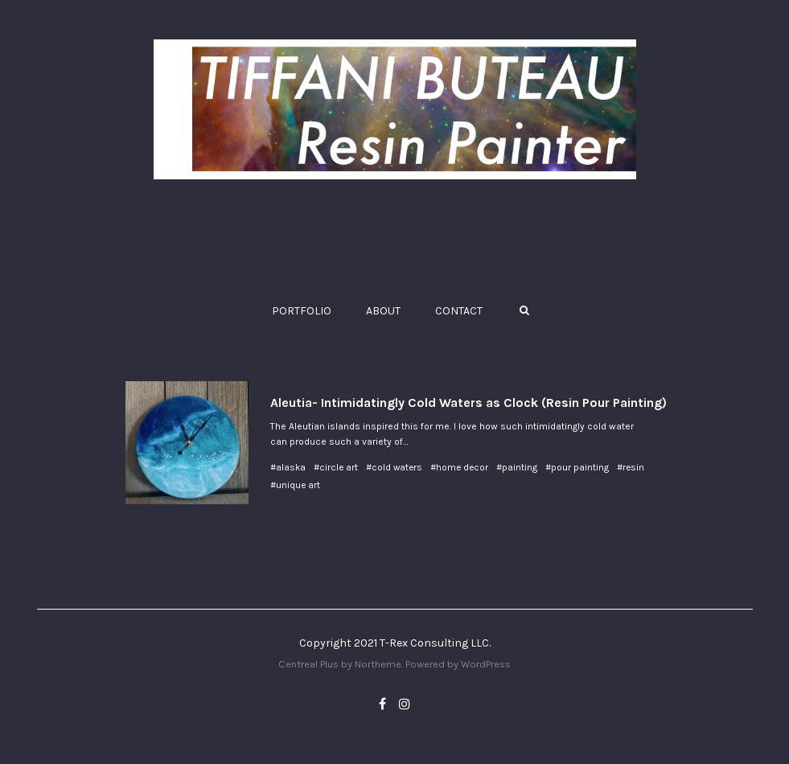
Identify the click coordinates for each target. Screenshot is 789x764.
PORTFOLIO (301, 311)
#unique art (295, 485)
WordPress (486, 664)
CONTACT (459, 311)
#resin (630, 467)
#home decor (459, 467)
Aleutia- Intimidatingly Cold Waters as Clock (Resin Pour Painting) (468, 402)
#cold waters (394, 467)
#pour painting (577, 467)
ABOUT (383, 311)
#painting (516, 467)
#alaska (288, 467)
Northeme (378, 664)
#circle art (336, 467)
